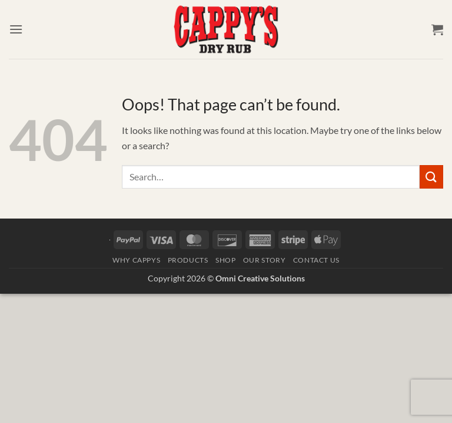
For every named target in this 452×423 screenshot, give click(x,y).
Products (188, 260)
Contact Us (316, 260)
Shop (225, 260)
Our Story (264, 260)
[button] (16, 29)
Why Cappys (136, 260)
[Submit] (431, 176)
